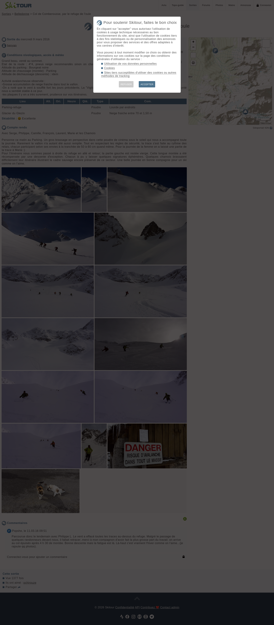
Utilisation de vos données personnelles (130, 63)
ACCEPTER (146, 84)
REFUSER (126, 84)
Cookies (109, 68)
